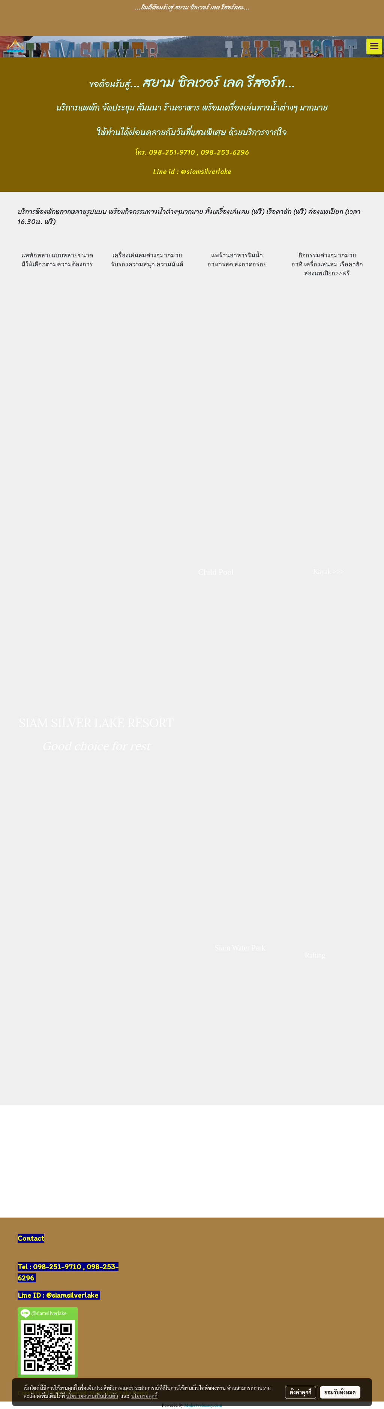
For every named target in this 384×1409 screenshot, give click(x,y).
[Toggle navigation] (374, 46)
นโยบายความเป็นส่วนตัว (92, 1396)
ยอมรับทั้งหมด (340, 1392)
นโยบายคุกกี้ (144, 1396)
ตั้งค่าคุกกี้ (300, 1392)
